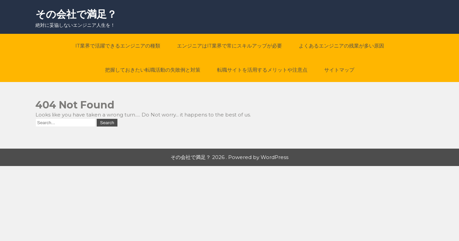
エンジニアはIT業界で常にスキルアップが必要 (229, 46)
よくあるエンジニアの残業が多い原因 (341, 46)
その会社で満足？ (76, 14)
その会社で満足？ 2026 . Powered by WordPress (229, 157)
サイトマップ (339, 70)
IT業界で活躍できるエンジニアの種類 (117, 46)
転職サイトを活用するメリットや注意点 (262, 70)
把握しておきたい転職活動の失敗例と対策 (152, 70)
